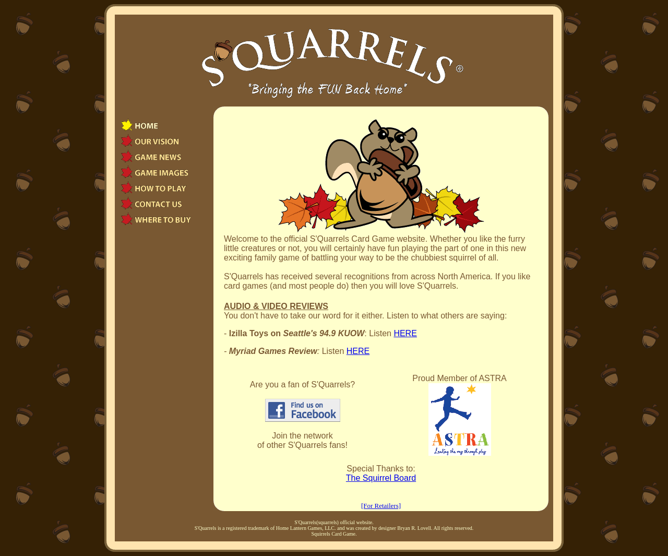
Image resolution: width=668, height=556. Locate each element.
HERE (404, 333)
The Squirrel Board (381, 478)
